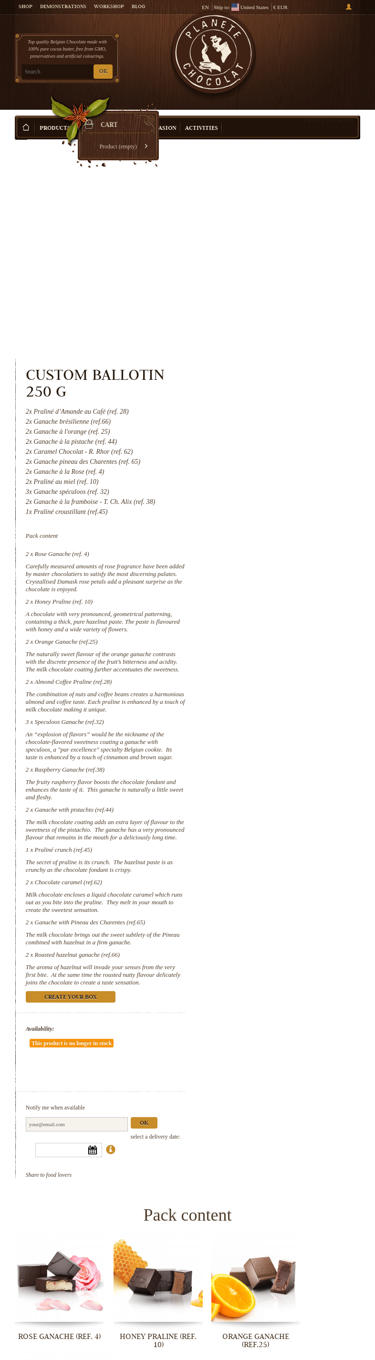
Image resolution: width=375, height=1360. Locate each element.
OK (103, 72)
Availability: (238, 854)
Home (21, 131)
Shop (25, 7)
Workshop (109, 7)
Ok (342, 924)
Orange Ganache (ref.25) (264, 428)
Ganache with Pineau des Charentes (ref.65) (288, 739)
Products (55, 114)
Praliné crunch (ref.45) (262, 667)
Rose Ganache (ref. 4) (260, 333)
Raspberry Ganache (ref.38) (268, 579)
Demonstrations (63, 7)
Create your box (329, 106)
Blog (138, 7)
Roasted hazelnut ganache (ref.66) (276, 772)
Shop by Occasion (148, 114)
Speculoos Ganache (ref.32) (267, 524)
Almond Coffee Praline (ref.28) (272, 476)
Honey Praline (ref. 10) (262, 381)
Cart (324, 48)
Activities (201, 114)
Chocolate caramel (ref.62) (267, 699)
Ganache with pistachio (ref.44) (272, 619)
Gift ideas (95, 114)
